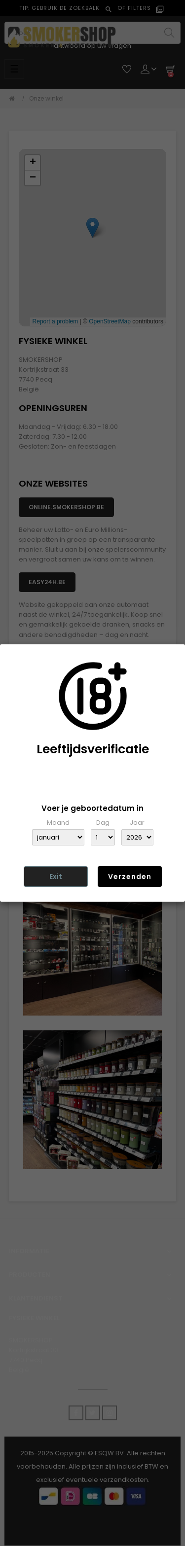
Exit (55, 876)
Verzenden (129, 876)
